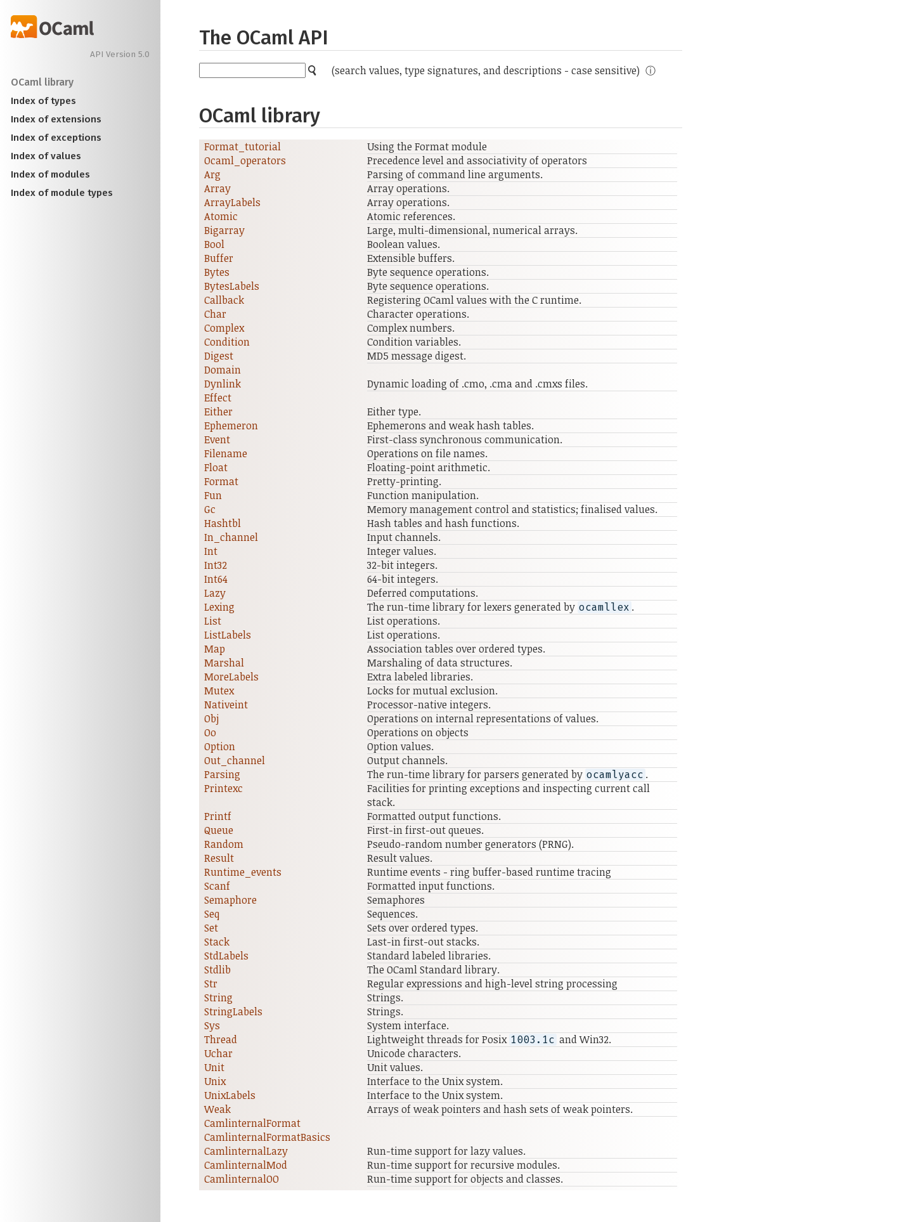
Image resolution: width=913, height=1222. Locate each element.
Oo (210, 732)
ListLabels (227, 635)
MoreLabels (231, 677)
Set (211, 928)
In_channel (231, 537)
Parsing (222, 774)
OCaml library (42, 82)
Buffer (218, 258)
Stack (217, 942)
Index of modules (50, 174)
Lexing (219, 607)
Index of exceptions (56, 137)
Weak (217, 1109)
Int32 (215, 565)
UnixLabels (230, 1095)
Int (210, 551)
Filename (225, 453)
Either (218, 412)
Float (216, 467)
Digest (218, 356)
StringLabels (233, 1011)
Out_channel (234, 760)
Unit (214, 1067)
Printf (217, 816)
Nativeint (226, 705)
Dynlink (222, 384)
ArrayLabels (232, 202)
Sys (212, 1025)
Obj (211, 718)
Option (219, 746)
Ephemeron (231, 425)
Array (217, 188)
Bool (214, 244)
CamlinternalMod (245, 1165)
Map (214, 649)
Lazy (215, 593)
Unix (215, 1081)
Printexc (223, 788)
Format (221, 481)
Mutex (219, 691)
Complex (224, 328)
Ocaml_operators (245, 160)
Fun (213, 495)
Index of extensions (56, 119)
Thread (220, 1039)
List (212, 621)
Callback (224, 300)
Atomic (221, 216)
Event (217, 439)
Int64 (216, 579)
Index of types (43, 101)
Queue (218, 830)
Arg (212, 174)
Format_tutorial (242, 146)
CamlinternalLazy (246, 1151)
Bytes (217, 272)
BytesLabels (231, 286)
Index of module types (62, 192)
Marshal (224, 663)
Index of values (46, 156)
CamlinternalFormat (252, 1123)
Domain (222, 370)
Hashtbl (222, 523)
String (218, 997)
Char (215, 314)
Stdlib (217, 970)
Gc (210, 509)
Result (219, 858)
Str (210, 984)
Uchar (218, 1053)
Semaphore (230, 900)
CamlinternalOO (241, 1179)
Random (223, 844)
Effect (217, 398)
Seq (211, 914)
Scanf (217, 886)
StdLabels (226, 956)
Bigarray (224, 230)
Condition (227, 342)
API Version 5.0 (120, 54)
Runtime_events (243, 872)
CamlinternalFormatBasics (267, 1137)
